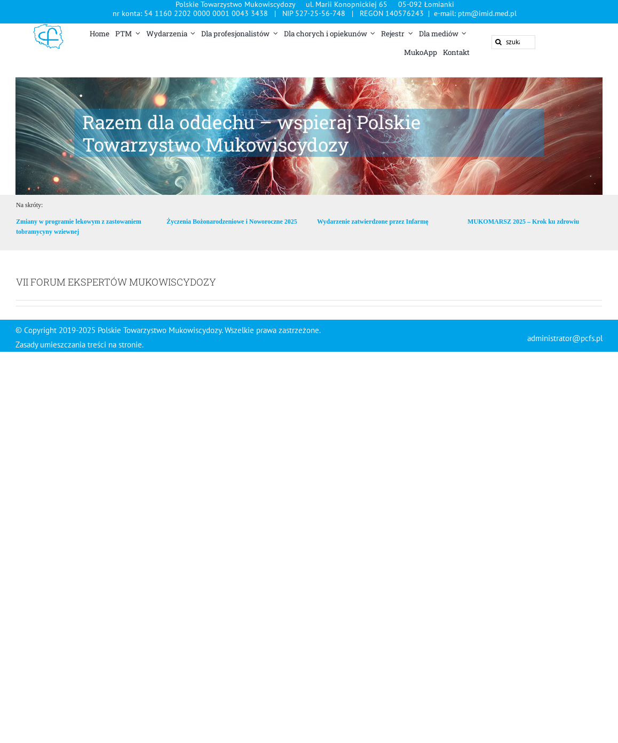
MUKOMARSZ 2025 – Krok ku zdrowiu (523, 221)
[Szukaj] (498, 42)
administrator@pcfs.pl (565, 338)
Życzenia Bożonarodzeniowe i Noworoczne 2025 (232, 221)
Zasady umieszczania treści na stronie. (80, 344)
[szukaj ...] (513, 42)
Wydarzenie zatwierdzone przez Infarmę (372, 221)
